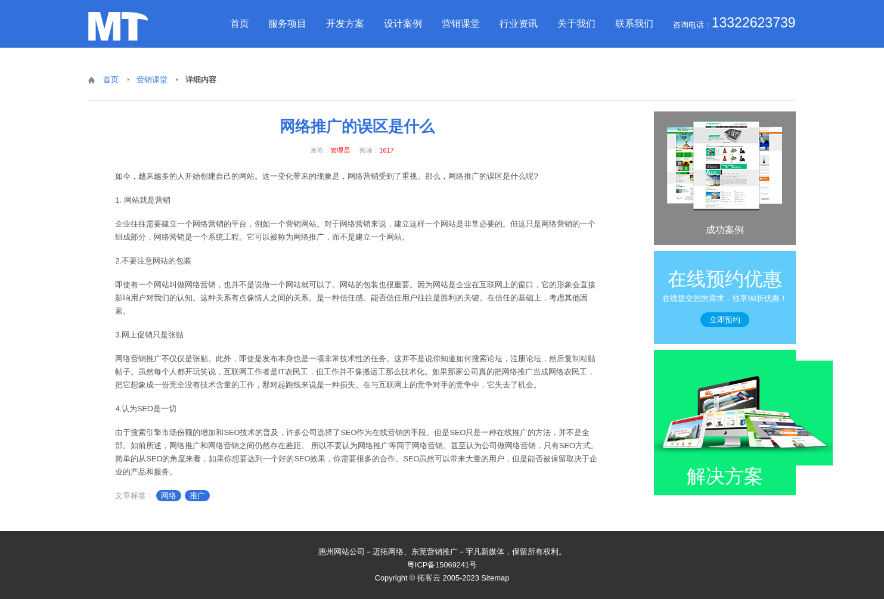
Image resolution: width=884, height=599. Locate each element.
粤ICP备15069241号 (442, 564)
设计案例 (403, 23)
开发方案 (345, 23)
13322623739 (754, 22)
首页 (239, 23)
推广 (197, 495)
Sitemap (495, 577)
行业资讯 (519, 23)
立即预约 (724, 319)
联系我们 (634, 23)
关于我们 (576, 23)
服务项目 (287, 23)
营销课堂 (461, 23)
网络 (168, 495)
